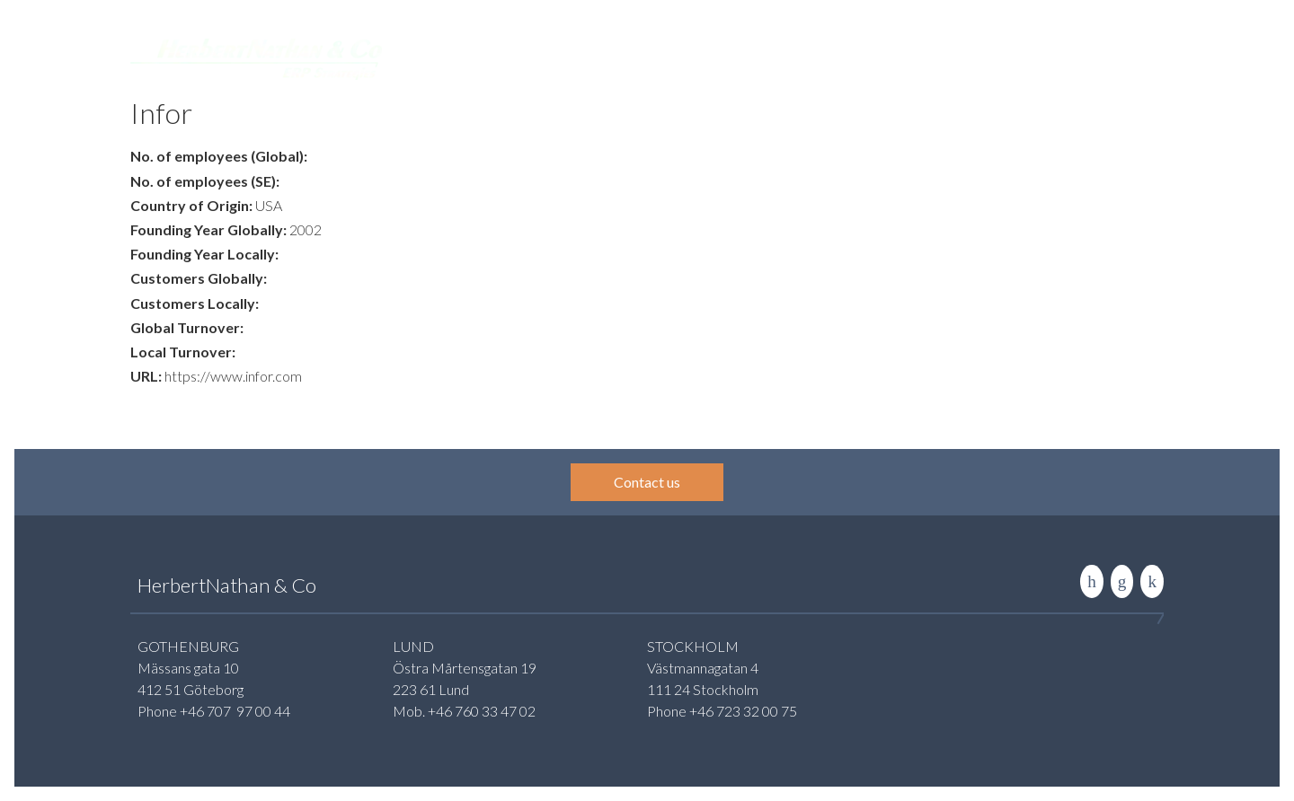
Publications (856, 57)
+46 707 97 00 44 (235, 710)
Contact (1020, 57)
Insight (773, 57)
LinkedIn (1091, 581)
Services (607, 57)
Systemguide (692, 57)
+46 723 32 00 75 (743, 710)
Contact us (647, 481)
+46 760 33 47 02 (482, 710)
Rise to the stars (1152, 581)
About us (944, 57)
